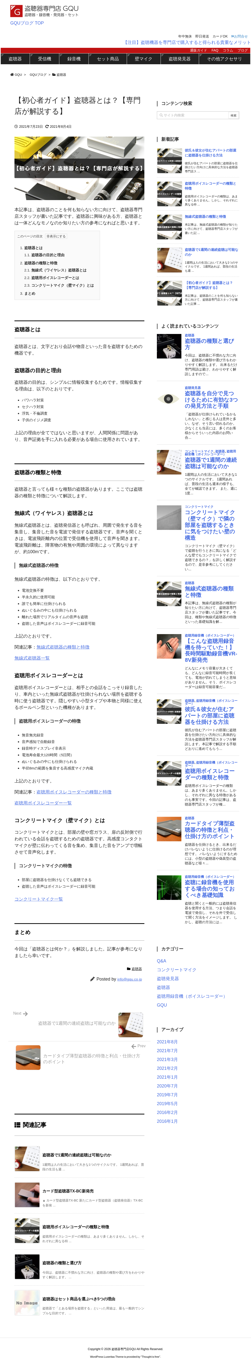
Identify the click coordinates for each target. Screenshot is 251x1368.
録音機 (74, 58)
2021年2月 (167, 1068)
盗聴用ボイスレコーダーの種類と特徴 (74, 792)
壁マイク (143, 58)
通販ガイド (198, 50)
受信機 (44, 58)
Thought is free (150, 1356)
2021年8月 (167, 1041)
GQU (18, 75)
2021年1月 (167, 1077)
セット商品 (108, 58)
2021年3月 (167, 1059)
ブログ (243, 50)
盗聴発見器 (180, 58)
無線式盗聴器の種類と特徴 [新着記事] (205, 216)
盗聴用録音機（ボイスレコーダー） (192, 996)
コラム (228, 50)
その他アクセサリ (224, 58)
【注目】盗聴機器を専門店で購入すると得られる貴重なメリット (187, 42)
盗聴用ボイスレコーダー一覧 (43, 803)
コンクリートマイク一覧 (38, 899)
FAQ (215, 50)
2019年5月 (167, 1103)
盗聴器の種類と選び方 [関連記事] (62, 1263)
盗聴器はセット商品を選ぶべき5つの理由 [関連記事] (78, 1299)
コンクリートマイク (177, 969)
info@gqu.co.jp (129, 979)
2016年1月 (167, 1121)
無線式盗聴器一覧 (32, 658)
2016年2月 (167, 1112)
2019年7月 (167, 1094)
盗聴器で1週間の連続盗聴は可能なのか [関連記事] (76, 1155)
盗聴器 (15, 58)
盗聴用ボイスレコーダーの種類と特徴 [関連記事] (75, 1227)
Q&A (161, 961)
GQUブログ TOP (27, 23)
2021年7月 (167, 1050)
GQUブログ (38, 75)
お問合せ (239, 36)
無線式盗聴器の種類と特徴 (63, 647)
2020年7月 (167, 1086)
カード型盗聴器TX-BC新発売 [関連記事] (68, 1191)
